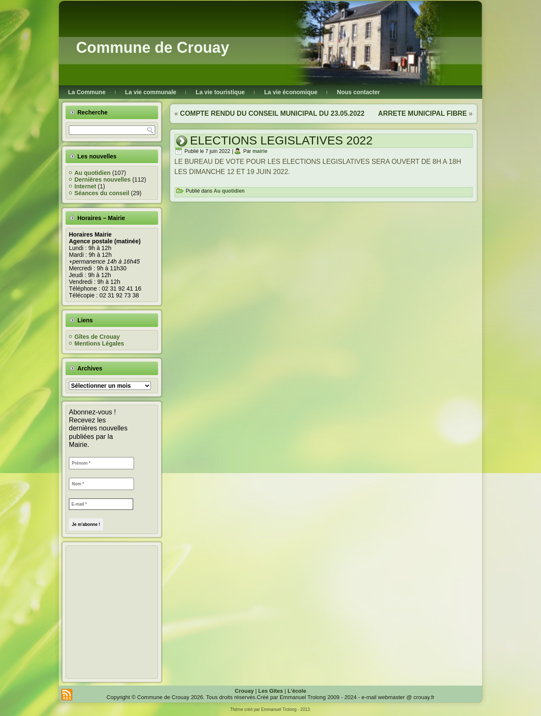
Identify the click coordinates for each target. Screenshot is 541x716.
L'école (296, 691)
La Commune (87, 92)
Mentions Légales (99, 343)
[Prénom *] (101, 463)
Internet (85, 186)
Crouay (244, 691)
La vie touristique (220, 92)
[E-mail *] (101, 504)
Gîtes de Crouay (97, 336)
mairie (259, 151)
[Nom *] (101, 484)
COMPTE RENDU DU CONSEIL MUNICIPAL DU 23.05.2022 (272, 113)
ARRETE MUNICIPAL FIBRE (422, 113)
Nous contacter (358, 92)
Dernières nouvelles (102, 179)
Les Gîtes (270, 691)
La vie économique (290, 92)
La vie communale (150, 92)
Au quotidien (92, 172)
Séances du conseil (101, 193)
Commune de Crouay (152, 47)
